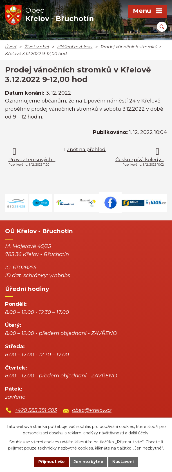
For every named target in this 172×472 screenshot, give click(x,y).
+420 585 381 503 (36, 410)
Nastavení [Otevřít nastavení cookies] (123, 461)
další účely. (138, 432)
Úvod (10, 46)
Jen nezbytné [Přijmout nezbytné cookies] (88, 461)
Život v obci (36, 46)
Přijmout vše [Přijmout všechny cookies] (51, 461)
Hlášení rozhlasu (74, 46)
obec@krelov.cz (91, 410)
